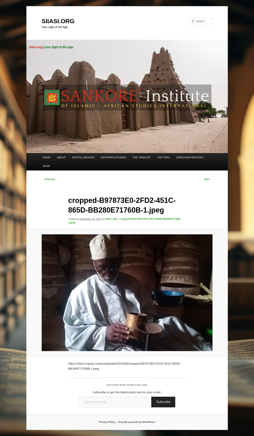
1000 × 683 (111, 219)
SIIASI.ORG (58, 21)
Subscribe (163, 402)
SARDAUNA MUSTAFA (190, 157)
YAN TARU (163, 157)
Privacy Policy (107, 422)
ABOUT (61, 157)
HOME (47, 157)
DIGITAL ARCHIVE (83, 157)
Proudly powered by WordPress (136, 422)
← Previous (48, 179)
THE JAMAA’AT (142, 157)
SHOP (46, 166)
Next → (208, 179)
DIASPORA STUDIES (113, 157)
